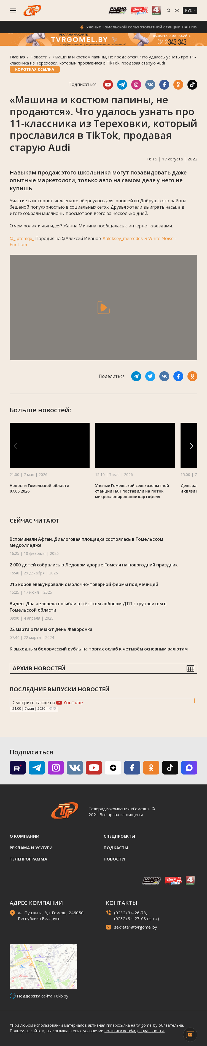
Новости (38, 57)
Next (54, 708)
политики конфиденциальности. (134, 1030)
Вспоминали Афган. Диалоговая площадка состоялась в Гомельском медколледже (86, 542)
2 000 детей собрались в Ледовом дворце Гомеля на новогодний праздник (94, 565)
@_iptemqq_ (22, 238)
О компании (24, 836)
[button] (191, 446)
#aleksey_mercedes (122, 238)
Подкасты (116, 847)
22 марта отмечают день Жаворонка (51, 629)
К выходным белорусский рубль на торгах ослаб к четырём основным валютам (99, 649)
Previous (50, 708)
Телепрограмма (28, 859)
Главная (17, 57)
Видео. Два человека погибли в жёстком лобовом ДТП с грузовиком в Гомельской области (88, 607)
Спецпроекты (119, 836)
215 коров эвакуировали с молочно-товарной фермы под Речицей (84, 584)
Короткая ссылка (34, 69)
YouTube (69, 703)
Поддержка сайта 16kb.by (42, 996)
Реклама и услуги (31, 847)
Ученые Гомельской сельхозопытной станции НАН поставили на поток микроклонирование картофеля (132, 491)
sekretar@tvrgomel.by (135, 927)
